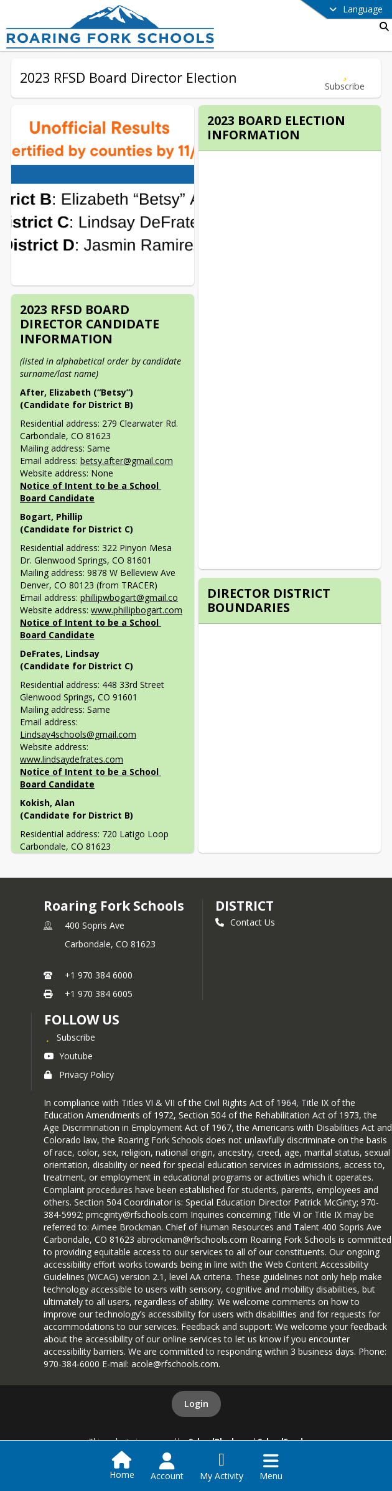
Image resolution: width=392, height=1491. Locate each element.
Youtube (68, 1056)
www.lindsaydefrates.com (71, 759)
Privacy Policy (79, 1074)
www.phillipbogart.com (136, 610)
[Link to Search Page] (382, 26)
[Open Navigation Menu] (270, 1466)
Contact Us (245, 922)
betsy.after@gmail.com (126, 461)
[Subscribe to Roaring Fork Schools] (69, 1037)
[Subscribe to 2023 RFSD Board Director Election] (344, 78)
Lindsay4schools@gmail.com (78, 734)
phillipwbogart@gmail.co (129, 597)
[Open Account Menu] (167, 1466)
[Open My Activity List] (221, 1466)
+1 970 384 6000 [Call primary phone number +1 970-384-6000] (99, 975)
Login (196, 1404)
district (244, 905)
